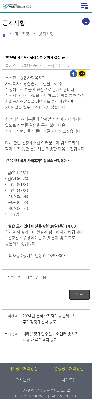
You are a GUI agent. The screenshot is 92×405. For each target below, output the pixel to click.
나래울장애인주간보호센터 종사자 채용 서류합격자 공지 (51, 337)
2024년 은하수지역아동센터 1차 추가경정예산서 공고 (49, 319)
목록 (79, 295)
